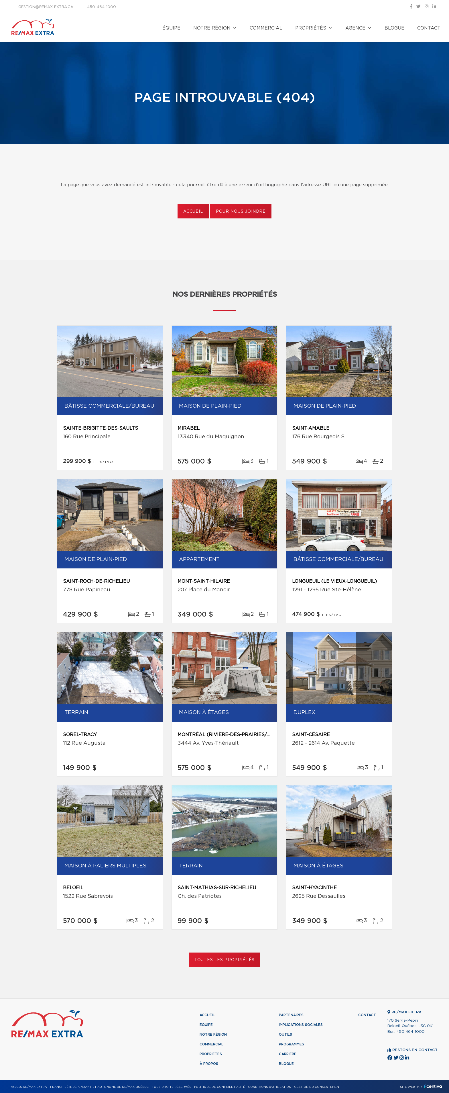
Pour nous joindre (241, 212)
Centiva (433, 1086)
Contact (428, 28)
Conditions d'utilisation (269, 1087)
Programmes (291, 1044)
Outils (285, 1034)
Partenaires (291, 1015)
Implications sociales (301, 1024)
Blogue (394, 28)
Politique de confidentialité (219, 1087)
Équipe (171, 28)
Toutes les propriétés (224, 960)
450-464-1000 (101, 7)
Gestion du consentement (317, 1087)
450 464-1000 (410, 1032)
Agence (355, 28)
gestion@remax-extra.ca (45, 7)
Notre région (212, 28)
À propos (209, 1063)
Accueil (193, 212)
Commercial (266, 28)
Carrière (287, 1054)
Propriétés (310, 28)
